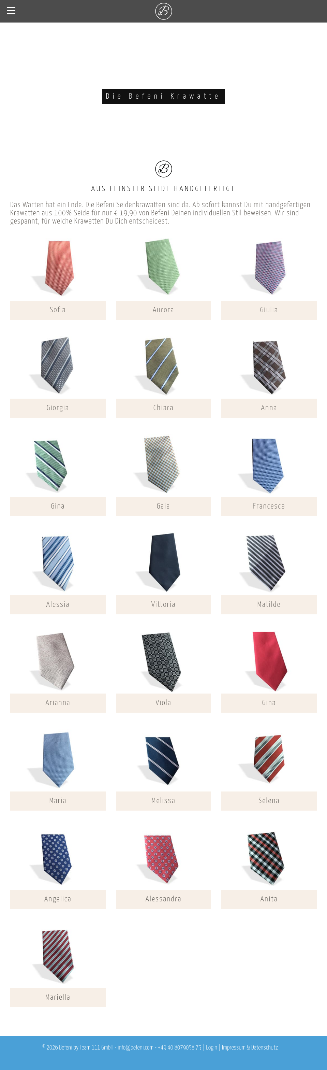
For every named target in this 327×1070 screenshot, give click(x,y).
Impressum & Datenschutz (250, 1048)
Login (211, 1048)
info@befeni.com (135, 1048)
